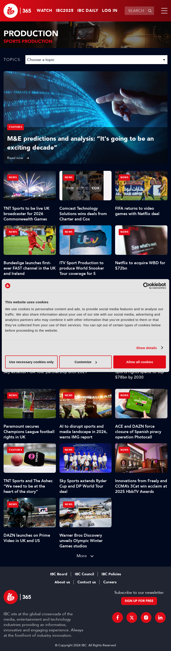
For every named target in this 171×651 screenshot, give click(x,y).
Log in (110, 10)
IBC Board (58, 574)
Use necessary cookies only (31, 362)
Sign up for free (139, 601)
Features (15, 127)
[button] (163, 10)
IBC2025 (65, 10)
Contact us (86, 582)
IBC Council (84, 574)
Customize (86, 362)
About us (62, 582)
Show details (146, 348)
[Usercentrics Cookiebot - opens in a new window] (146, 285)
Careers (109, 582)
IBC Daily (87, 10)
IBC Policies (111, 574)
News (13, 177)
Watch (44, 10)
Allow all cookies (139, 362)
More (82, 556)
